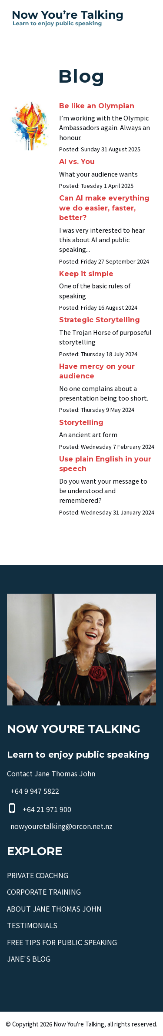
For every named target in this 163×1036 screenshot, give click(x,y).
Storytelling (81, 422)
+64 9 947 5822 (34, 791)
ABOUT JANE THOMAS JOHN (54, 908)
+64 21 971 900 (47, 809)
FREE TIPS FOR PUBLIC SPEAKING (62, 942)
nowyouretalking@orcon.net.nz (61, 826)
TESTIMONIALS (32, 925)
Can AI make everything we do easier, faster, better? (104, 208)
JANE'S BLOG (28, 958)
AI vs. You (77, 161)
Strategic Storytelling (99, 320)
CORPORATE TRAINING (44, 891)
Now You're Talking (78, 1024)
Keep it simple (86, 274)
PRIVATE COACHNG (37, 875)
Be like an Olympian (96, 106)
